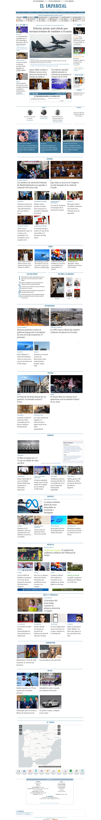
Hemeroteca (38, 817)
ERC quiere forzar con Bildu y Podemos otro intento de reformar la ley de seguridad (74, 208)
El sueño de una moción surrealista (29, 117)
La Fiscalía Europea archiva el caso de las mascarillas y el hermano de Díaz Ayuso (41, 233)
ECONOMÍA (43, 12)
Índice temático (43, 817)
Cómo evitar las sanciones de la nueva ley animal (40, 532)
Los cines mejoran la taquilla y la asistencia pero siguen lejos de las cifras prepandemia (41, 423)
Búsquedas (47, 817)
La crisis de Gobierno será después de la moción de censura (58, 207)
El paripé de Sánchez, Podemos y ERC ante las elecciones (79, 114)
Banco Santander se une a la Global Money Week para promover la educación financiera (24, 484)
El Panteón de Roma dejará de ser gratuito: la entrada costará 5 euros (31, 399)
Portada (35, 817)
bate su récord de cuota (78, 94)
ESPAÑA (23, 12)
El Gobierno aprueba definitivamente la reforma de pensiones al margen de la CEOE (61, 73)
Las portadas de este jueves (77, 86)
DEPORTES (56, 12)
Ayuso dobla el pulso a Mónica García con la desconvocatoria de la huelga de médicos (38, 73)
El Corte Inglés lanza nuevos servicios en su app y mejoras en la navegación (58, 630)
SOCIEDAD (49, 12)
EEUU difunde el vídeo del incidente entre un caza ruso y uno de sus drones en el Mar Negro (49, 64)
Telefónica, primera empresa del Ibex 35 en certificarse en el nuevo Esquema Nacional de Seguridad (58, 484)
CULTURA (37, 12)
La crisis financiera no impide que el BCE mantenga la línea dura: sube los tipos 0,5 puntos (22, 40)
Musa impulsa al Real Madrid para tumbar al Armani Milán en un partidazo (79, 40)
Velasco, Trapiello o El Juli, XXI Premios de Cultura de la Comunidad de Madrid (72, 148)
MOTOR (74, 12)
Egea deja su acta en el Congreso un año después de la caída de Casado (64, 185)
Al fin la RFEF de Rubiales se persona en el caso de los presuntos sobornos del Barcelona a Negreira (24, 581)
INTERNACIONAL (30, 12)
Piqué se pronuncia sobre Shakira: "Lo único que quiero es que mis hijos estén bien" (74, 631)
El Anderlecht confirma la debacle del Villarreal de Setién (59, 553)
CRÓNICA (25, 17)
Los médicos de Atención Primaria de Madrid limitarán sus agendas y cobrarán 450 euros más (32, 185)
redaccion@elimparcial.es (28, 814)
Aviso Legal (65, 817)
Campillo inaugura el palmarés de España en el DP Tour (74, 578)
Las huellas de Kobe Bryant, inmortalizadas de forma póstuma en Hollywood (24, 631)
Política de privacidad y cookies (58, 817)
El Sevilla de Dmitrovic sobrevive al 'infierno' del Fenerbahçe (79, 60)
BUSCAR (81, 12)
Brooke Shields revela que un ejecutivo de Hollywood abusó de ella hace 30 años (41, 631)
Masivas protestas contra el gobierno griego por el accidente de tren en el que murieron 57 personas (32, 296)
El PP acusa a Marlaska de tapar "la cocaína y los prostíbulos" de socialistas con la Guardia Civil (24, 234)
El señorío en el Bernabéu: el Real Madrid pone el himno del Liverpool (75, 264)
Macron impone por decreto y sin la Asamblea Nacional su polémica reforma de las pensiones (22, 88)
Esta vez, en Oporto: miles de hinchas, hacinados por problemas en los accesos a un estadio (41, 581)
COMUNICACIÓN (63, 12)
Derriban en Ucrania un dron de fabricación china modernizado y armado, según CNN (41, 360)
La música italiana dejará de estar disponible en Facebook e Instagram (52, 507)
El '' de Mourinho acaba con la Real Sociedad (79, 69)
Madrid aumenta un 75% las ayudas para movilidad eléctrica (26, 690)
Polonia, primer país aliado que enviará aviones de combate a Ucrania (50, 30)
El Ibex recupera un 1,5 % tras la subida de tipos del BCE (22, 49)
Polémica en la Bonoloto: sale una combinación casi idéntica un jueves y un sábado (24, 532)
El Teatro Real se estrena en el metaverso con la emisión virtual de (64, 399)
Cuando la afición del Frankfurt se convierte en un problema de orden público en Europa (58, 265)
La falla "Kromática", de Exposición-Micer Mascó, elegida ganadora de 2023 (49, 148)
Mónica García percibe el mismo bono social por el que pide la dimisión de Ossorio (41, 208)
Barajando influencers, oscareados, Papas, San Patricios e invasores (57, 118)
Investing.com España (57, 463)
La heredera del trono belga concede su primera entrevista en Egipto (52, 605)
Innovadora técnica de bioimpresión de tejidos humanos (57, 530)
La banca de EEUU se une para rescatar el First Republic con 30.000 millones (21, 66)
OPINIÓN (18, 12)
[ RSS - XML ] (51, 817)
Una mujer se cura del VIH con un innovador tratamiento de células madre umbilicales (28, 148)
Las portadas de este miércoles (50, 660)
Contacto (53, 818)
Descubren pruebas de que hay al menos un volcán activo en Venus (74, 531)
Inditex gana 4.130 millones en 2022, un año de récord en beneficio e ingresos (74, 483)
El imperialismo (44, 116)
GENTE (70, 12)
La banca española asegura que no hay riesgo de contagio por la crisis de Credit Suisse (41, 484)
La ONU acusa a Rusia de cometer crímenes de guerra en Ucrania (44, 65)
